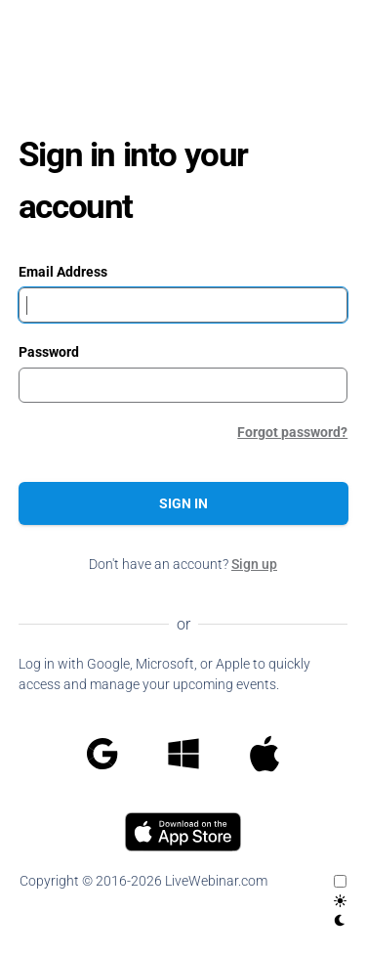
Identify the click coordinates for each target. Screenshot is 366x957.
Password (49, 352)
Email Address (63, 272)
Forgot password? (292, 432)
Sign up (254, 564)
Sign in (183, 503)
